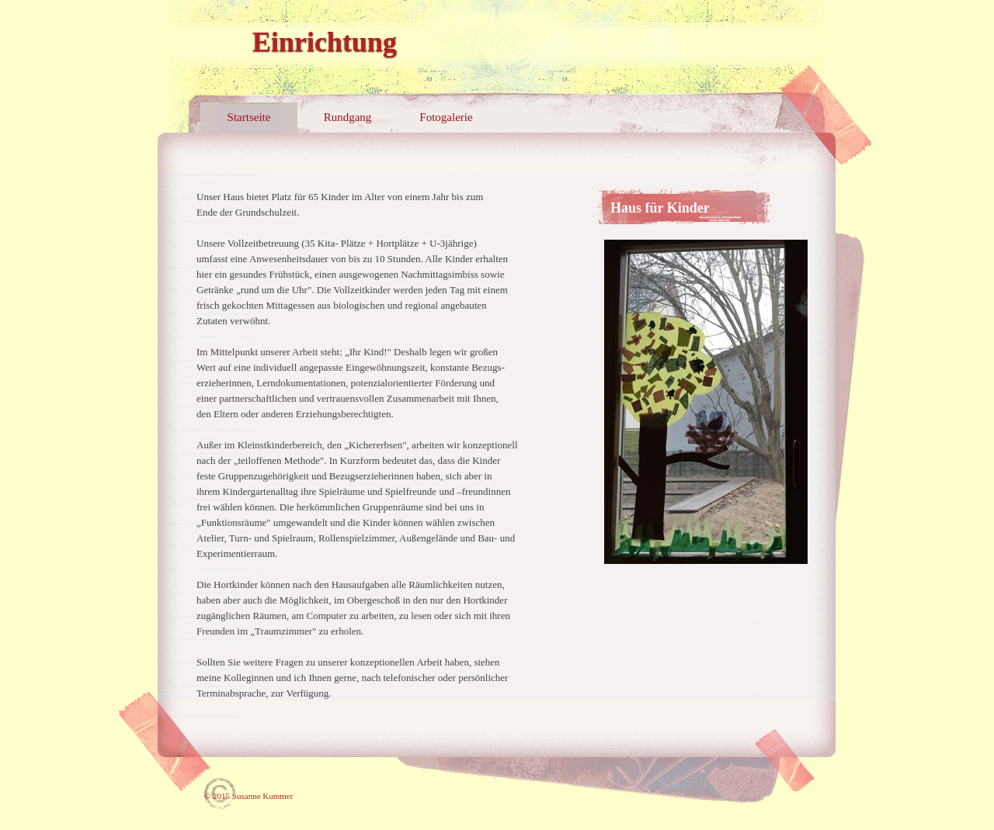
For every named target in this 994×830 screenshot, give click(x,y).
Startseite (249, 117)
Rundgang (348, 117)
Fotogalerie (445, 117)
